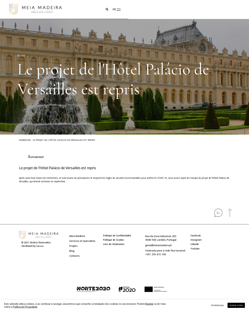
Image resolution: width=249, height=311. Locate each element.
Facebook (195, 236)
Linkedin (195, 246)
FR (225, 9)
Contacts (74, 256)
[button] (31, 157)
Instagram (196, 241)
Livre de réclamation (115, 246)
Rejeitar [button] (149, 303)
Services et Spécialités (82, 241)
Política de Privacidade (25, 306)
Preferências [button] (217, 305)
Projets (73, 246)
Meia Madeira (77, 236)
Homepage (25, 140)
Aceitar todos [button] (236, 305)
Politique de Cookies (114, 241)
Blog (71, 251)
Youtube (195, 251)
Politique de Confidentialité (118, 236)
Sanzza (40, 246)
